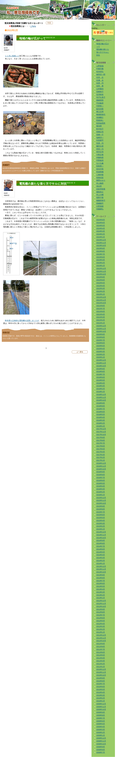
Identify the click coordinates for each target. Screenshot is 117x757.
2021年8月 (100, 306)
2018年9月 (100, 403)
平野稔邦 (99, 160)
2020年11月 (101, 329)
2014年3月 (100, 558)
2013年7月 (100, 581)
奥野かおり (100, 180)
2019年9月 (100, 369)
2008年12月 (101, 738)
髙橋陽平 (6, 165)
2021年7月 (100, 309)
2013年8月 (100, 578)
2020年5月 (100, 346)
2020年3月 (100, 351)
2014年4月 (100, 555)
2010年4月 (100, 692)
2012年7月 (100, 615)
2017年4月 (100, 452)
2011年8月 (100, 646)
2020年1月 (100, 357)
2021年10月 (101, 303)
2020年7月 (100, 340)
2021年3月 (100, 317)
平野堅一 (99, 106)
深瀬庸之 (99, 117)
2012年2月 (100, 629)
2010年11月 (101, 672)
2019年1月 (100, 392)
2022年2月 (100, 291)
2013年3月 (100, 592)
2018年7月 (100, 409)
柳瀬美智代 (100, 114)
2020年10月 (101, 331)
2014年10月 (101, 538)
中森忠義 (99, 69)
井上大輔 (99, 195)
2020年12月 (101, 326)
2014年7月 (100, 546)
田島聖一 (99, 166)
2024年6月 (100, 223)
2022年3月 (100, 288)
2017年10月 (101, 435)
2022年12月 (101, 268)
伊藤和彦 (99, 157)
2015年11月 (101, 500)
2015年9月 (100, 506)
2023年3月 (100, 260)
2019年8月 (100, 371)
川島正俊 (99, 155)
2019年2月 (100, 389)
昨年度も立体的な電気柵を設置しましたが (22, 320)
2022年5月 (100, 283)
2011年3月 (100, 661)
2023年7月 (100, 254)
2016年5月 (100, 483)
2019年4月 (100, 383)
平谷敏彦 (99, 103)
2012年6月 (100, 618)
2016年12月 (101, 463)
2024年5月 (100, 225)
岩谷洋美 (99, 169)
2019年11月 (101, 363)
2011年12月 (101, 635)
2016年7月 (100, 477)
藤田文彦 (99, 146)
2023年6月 (100, 257)
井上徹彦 (99, 183)
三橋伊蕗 (99, 175)
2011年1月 (100, 667)
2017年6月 (100, 446)
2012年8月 (100, 612)
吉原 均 (99, 83)
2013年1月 (100, 598)
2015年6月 (100, 515)
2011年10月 (101, 641)
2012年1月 (100, 632)
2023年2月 (100, 263)
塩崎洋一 (99, 137)
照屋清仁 (99, 120)
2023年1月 (100, 266)
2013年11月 (101, 569)
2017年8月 (100, 440)
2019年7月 (100, 374)
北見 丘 (99, 77)
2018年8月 (100, 406)
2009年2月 (100, 732)
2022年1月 (100, 294)
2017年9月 (100, 437)
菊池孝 (99, 126)
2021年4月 (100, 314)
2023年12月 (101, 240)
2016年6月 (100, 480)
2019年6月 (100, 377)
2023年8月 (100, 251)
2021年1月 (100, 323)
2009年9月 (100, 712)
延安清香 (99, 109)
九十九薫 (99, 163)
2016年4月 (100, 486)
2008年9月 (100, 747)
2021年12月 (101, 297)
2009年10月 (101, 709)
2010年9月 (100, 678)
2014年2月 (100, 561)
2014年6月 (100, 549)
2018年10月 (101, 400)
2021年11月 (101, 300)
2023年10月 (101, 245)
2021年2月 (100, 320)
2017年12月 (101, 429)
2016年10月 (101, 469)
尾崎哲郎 (99, 100)
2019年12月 (101, 360)
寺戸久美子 (100, 97)
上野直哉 (99, 66)
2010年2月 (100, 698)
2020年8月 (100, 337)
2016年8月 (100, 475)
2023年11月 (101, 243)
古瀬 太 (99, 80)
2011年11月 (101, 638)
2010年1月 (100, 701)
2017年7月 (100, 443)
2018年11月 (101, 397)
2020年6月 (100, 343)
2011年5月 (100, 655)
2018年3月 (100, 420)
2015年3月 (100, 523)
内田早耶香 (100, 189)
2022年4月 (100, 286)
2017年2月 (100, 457)
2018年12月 (101, 394)
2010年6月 (100, 687)
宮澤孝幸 (99, 95)
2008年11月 (101, 741)
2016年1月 (100, 495)
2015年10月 (101, 503)
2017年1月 (100, 460)
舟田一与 (99, 149)
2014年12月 (101, 532)
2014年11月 (101, 535)
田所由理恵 (100, 123)
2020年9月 (100, 334)
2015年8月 (100, 509)
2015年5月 (100, 518)
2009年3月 (100, 729)
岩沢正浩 (99, 152)
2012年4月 (100, 624)
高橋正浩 (99, 132)
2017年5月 (100, 449)
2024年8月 (100, 220)
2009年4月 (100, 727)
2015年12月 (101, 498)
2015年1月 (100, 529)
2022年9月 (100, 277)
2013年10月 (101, 572)
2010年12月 (101, 669)
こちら (33, 26)
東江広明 (99, 112)
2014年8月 (100, 543)
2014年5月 (100, 552)
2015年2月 (100, 526)
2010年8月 (100, 681)
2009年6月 (100, 721)
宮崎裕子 (99, 92)
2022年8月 (100, 280)
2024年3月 (100, 231)
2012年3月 (100, 626)
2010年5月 (100, 689)
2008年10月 (101, 744)
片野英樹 (99, 206)
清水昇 (99, 186)
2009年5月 (100, 724)
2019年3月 (100, 386)
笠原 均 (99, 143)
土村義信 (99, 89)
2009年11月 (101, 707)
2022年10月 (101, 274)
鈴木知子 (99, 129)
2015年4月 (100, 520)
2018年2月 (100, 423)
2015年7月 (100, 512)
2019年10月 (101, 366)
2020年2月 (100, 354)
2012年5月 (100, 621)
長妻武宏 (6, 332)
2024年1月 (100, 237)
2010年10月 (101, 675)
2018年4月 (100, 417)
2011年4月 (100, 658)
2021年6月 (100, 311)
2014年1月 (100, 563)
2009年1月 (100, 735)
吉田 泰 (99, 86)
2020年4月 (100, 349)
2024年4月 (100, 228)
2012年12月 (101, 601)
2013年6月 (100, 583)
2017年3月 (100, 455)
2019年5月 (100, 380)
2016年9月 (100, 472)
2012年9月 (100, 609)
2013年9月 (100, 575)
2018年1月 (100, 426)
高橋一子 (99, 135)
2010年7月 (100, 684)
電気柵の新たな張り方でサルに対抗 (102, 52)
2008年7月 (100, 752)
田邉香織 (99, 172)
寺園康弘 (99, 209)
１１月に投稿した (12, 56)
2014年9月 (100, 540)
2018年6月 (100, 412)
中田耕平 (99, 140)
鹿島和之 (99, 192)
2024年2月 (100, 234)
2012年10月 (101, 606)
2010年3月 (100, 695)
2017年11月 (101, 432)
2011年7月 (100, 649)
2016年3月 (100, 489)
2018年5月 (100, 414)
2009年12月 (101, 704)
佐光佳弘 (99, 72)
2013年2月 (100, 595)
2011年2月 (100, 664)
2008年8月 (100, 750)
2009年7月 (100, 718)
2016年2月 (100, 492)
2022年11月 (101, 271)
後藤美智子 (100, 200)
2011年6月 (100, 652)
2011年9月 (100, 644)
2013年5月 (100, 586)
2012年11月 (101, 603)
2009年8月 (100, 715)
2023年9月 (100, 248)
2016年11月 (101, 466)
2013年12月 (101, 566)
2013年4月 (100, 589)
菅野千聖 (99, 198)
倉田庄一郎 (100, 74)
